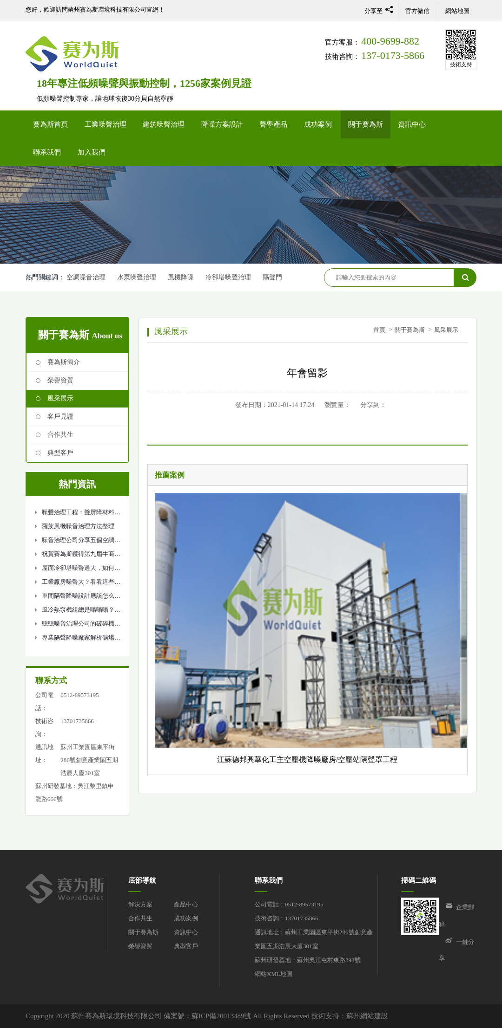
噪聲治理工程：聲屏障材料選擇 (81, 514)
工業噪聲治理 (105, 124)
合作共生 (60, 434)
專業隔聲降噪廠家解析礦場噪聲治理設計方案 (81, 639)
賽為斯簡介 (63, 362)
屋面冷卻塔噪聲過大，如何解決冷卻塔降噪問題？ (81, 569)
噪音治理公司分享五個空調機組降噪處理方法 (81, 542)
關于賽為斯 (365, 124)
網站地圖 (457, 10)
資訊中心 (412, 124)
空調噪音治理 (86, 277)
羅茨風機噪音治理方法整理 (78, 526)
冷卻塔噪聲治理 (228, 277)
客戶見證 (60, 416)
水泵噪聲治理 (136, 277)
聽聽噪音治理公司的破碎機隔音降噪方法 (81, 625)
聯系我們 (47, 152)
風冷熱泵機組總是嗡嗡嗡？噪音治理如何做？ (81, 611)
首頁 (379, 329)
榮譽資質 (60, 380)
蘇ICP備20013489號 (221, 1016)
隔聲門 (273, 277)
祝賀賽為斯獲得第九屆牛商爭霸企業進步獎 (81, 555)
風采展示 (60, 398)
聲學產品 (273, 124)
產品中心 (186, 904)
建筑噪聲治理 (164, 124)
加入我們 (92, 152)
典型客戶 (60, 452)
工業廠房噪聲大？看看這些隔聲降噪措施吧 (81, 583)
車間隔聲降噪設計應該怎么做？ (78, 597)
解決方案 (140, 904)
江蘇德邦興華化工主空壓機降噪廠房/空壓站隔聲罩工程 (307, 759)
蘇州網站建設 (367, 1016)
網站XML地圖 (273, 973)
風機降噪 (181, 277)
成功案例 (318, 124)
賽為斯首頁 (50, 124)
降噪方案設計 (222, 124)
